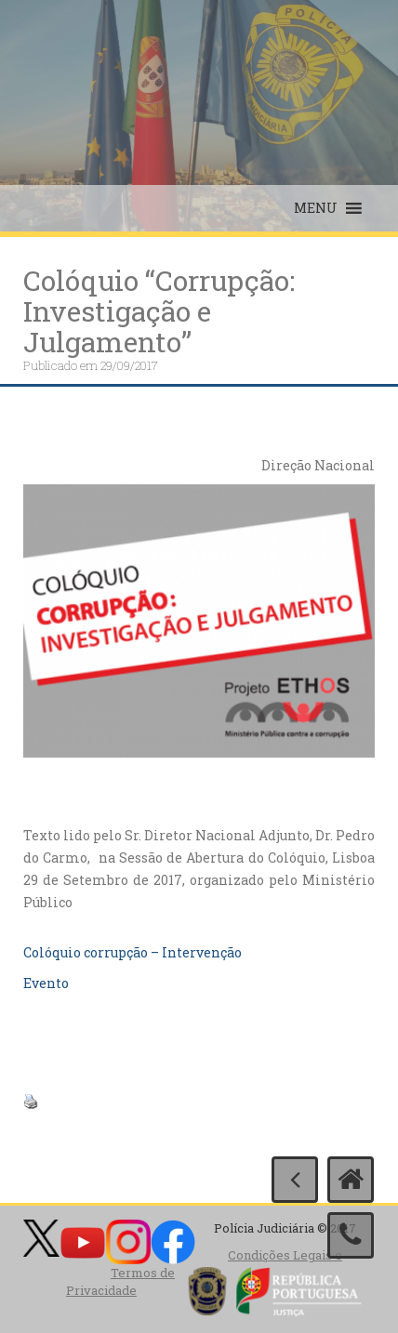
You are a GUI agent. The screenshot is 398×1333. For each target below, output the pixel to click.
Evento (46, 983)
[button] (316, 208)
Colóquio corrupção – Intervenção (132, 952)
